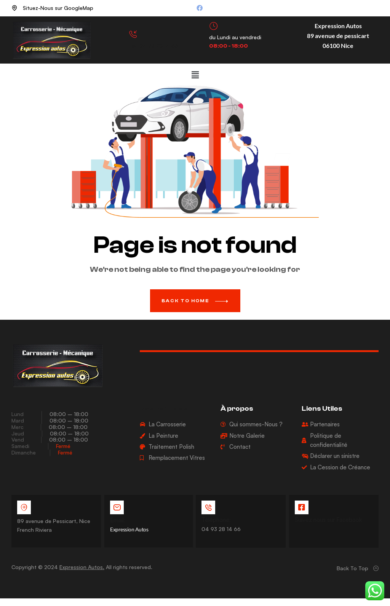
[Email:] (117, 507)
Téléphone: (216, 519)
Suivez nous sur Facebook (328, 519)
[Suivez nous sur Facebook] (301, 507)
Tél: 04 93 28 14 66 (153, 45)
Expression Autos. (81, 566)
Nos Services (163, 409)
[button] (195, 75)
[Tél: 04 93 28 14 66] (133, 34)
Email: (117, 520)
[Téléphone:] (209, 507)
